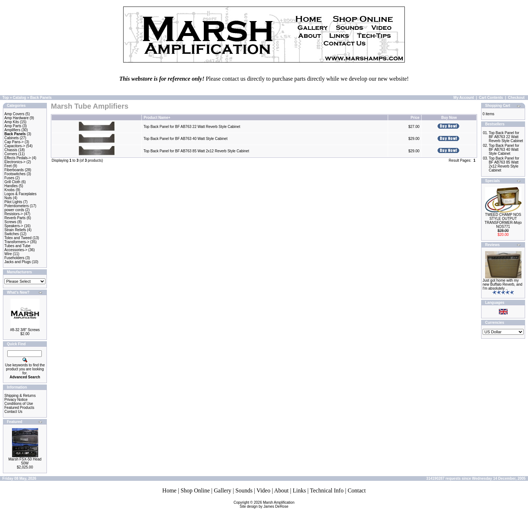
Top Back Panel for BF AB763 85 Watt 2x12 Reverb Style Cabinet (196, 151)
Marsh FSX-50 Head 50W (24, 461)
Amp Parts (12, 126)
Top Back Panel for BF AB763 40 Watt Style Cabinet (185, 139)
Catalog (19, 98)
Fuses (9, 178)
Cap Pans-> (14, 142)
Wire (8, 254)
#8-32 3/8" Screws (25, 330)
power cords (14, 210)
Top (6, 98)
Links (299, 490)
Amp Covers (14, 114)
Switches (11, 234)
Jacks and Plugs (17, 262)
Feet (8, 166)
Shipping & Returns (20, 396)
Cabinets (11, 138)
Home (169, 490)
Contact (357, 490)
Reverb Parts (14, 218)
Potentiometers (16, 206)
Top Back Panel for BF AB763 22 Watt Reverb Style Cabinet (192, 127)
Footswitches (14, 174)
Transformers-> (16, 242)
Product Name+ (157, 118)
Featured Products (19, 408)
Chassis (10, 150)
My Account (464, 98)
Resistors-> (13, 214)
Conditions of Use (18, 404)
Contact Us (13, 412)
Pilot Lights (13, 202)
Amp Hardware (16, 118)
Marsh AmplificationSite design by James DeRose (267, 504)
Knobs (9, 190)
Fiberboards (14, 170)
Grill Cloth (12, 182)
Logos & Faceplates (20, 194)
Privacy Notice (16, 400)
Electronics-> (14, 162)
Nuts (8, 198)
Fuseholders (14, 258)
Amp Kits (11, 122)
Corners (10, 154)
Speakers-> (13, 226)
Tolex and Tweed (18, 238)
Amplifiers (12, 130)
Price (415, 118)
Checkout (516, 98)
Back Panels (41, 98)
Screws (10, 222)
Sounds (244, 490)
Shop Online (195, 490)
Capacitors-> (14, 146)
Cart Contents (491, 98)
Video (263, 490)
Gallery (222, 490)
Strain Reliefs (15, 230)
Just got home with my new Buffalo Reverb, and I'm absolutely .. (502, 284)
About (281, 490)
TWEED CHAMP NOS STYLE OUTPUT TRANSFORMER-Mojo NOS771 (502, 221)
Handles (11, 186)
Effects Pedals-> (17, 158)
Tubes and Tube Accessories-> (17, 248)
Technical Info (327, 490)
